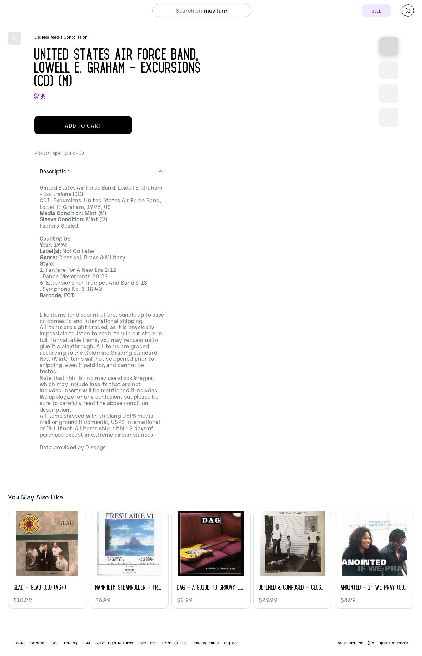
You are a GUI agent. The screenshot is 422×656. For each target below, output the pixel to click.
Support (232, 642)
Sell (55, 642)
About (19, 642)
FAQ (86, 642)
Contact (38, 642)
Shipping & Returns (114, 642)
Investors (147, 642)
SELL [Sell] (376, 11)
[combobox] (218, 10)
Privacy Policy (205, 642)
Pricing (70, 642)
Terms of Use (174, 642)
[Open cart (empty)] (408, 10)
